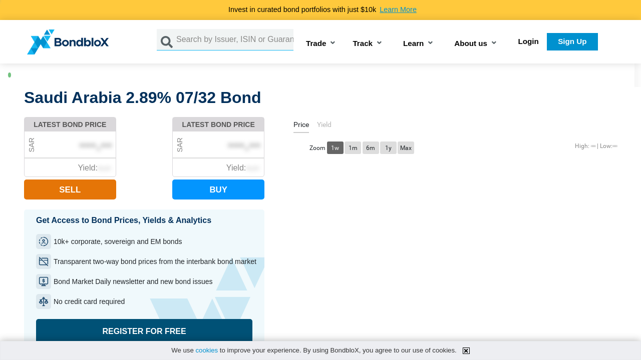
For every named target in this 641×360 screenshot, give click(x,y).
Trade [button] (316, 44)
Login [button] (528, 41)
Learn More (398, 10)
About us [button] (470, 44)
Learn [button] (413, 44)
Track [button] (363, 44)
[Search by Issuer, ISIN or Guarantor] (234, 39)
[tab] (301, 126)
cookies (206, 350)
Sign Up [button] (572, 41)
